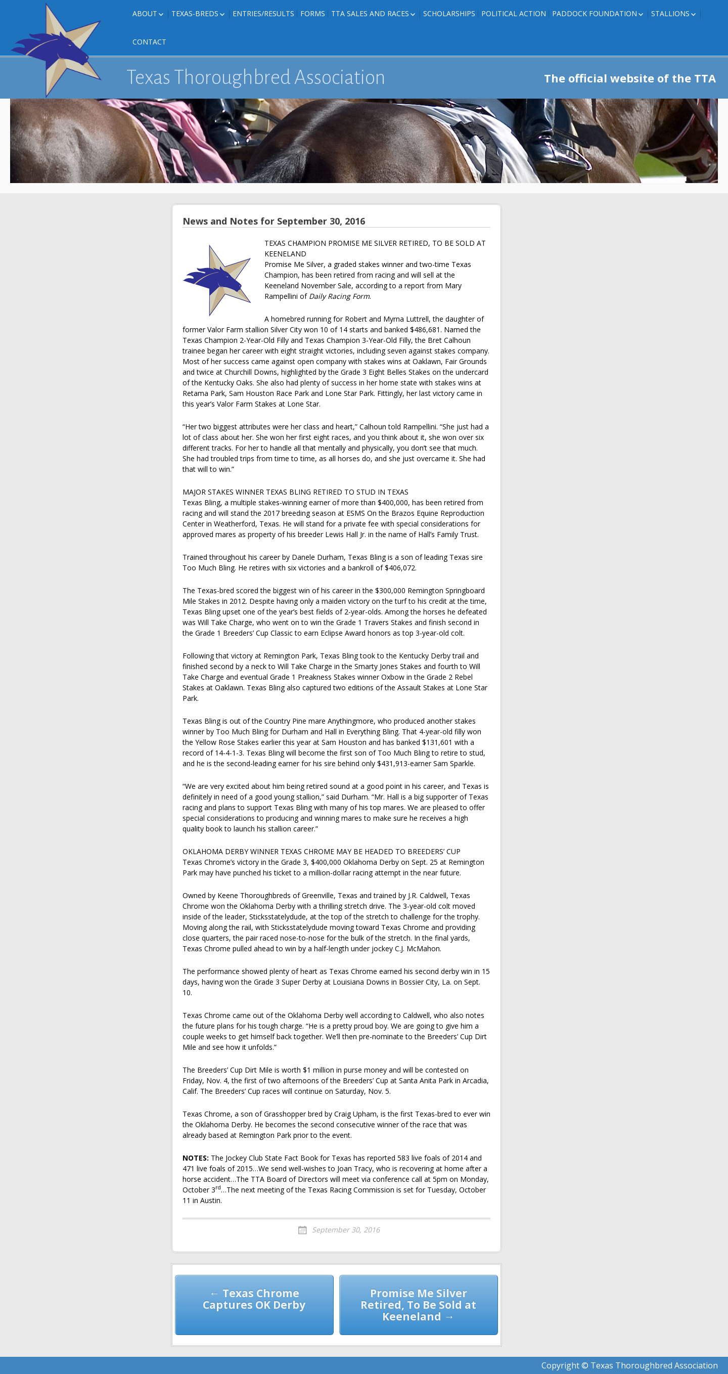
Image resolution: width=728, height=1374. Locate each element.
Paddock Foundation (594, 13)
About (144, 13)
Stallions (670, 13)
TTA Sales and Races (370, 13)
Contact (149, 42)
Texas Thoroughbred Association (256, 77)
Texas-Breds (194, 13)
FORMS (312, 13)
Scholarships (449, 13)
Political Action (513, 13)
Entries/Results (263, 13)
